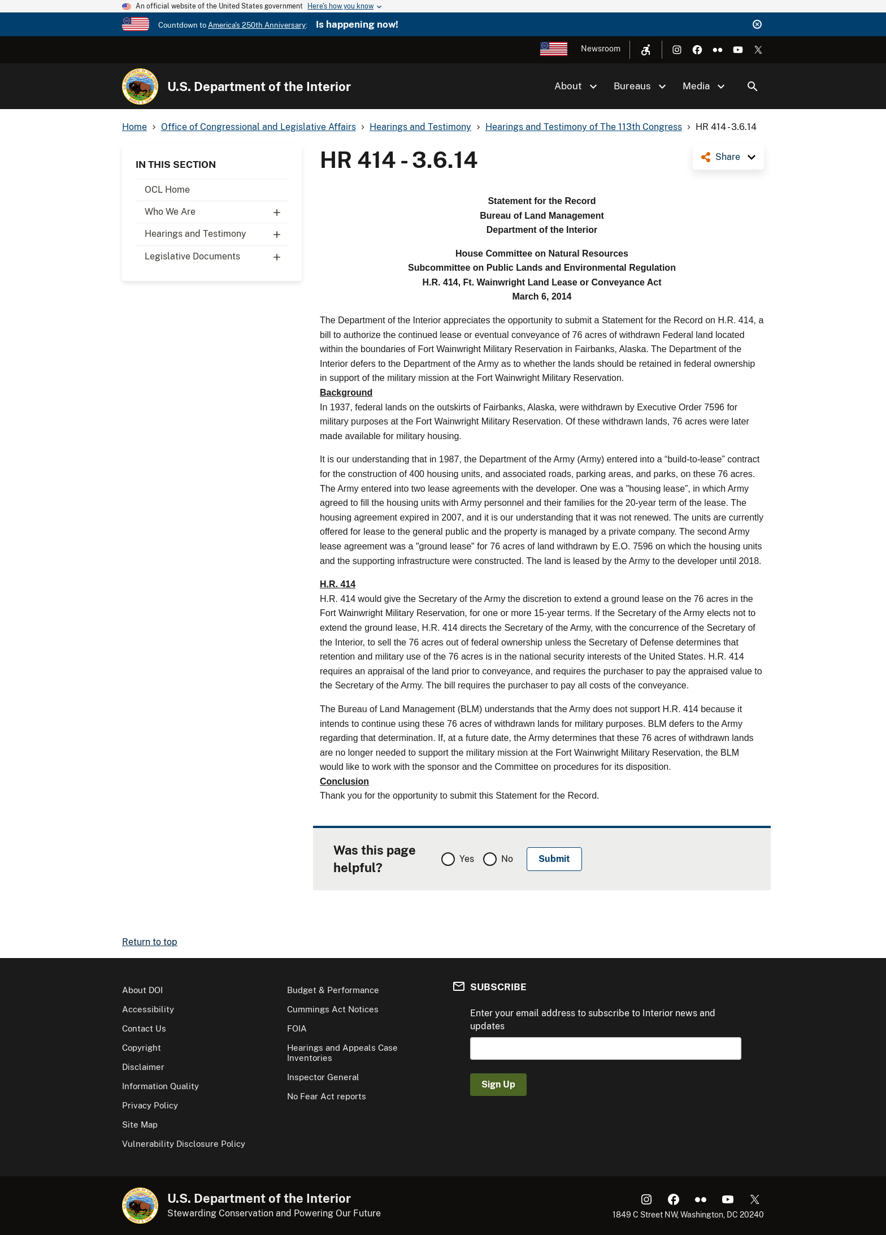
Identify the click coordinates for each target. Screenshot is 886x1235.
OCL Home (167, 189)
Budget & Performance (333, 990)
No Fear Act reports (326, 1096)
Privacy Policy (150, 1105)
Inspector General (323, 1077)
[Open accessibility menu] (646, 50)
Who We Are (216, 212)
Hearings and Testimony (216, 234)
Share (727, 156)
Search (752, 86)
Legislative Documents (216, 256)
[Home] (140, 86)
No (507, 858)
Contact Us (144, 1028)
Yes (466, 858)
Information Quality (160, 1086)
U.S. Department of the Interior (259, 86)
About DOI (142, 990)
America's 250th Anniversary (257, 25)
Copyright (141, 1047)
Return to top (149, 942)
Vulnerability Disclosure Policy (183, 1144)
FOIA (297, 1028)
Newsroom (600, 49)
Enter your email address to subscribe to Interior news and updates (592, 1019)
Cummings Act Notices (333, 1009)
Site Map (140, 1124)
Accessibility (148, 1009)
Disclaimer (143, 1067)
